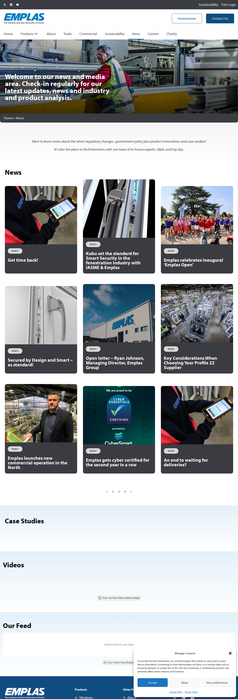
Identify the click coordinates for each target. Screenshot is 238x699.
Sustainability (114, 34)
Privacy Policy (191, 691)
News (136, 34)
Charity (172, 34)
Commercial (88, 34)
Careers (153, 34)
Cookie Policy (176, 691)
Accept (152, 682)
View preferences (217, 682)
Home (8, 34)
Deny (185, 682)
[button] (230, 653)
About (51, 34)
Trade (67, 34)
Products (29, 34)
